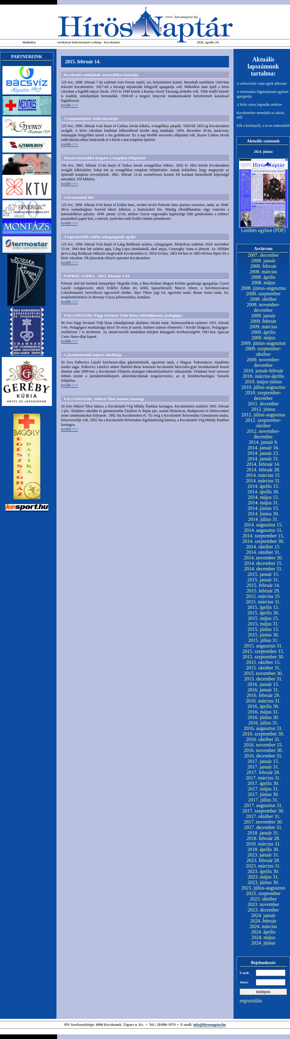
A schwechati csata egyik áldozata (262, 83)
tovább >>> (69, 105)
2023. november (263, 904)
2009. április (263, 332)
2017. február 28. (263, 772)
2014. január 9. (263, 442)
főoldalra (29, 42)
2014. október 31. (263, 552)
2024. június (263, 942)
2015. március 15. (263, 596)
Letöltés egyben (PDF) (263, 230)
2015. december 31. (263, 678)
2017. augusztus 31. (263, 805)
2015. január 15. (263, 574)
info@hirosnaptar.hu (209, 1024)
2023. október (263, 898)
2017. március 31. (263, 777)
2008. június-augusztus (263, 288)
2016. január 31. (263, 689)
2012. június (263, 409)
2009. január (263, 315)
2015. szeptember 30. (263, 656)
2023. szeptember (263, 893)
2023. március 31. (263, 865)
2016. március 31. (263, 700)
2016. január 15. (263, 684)
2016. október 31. (263, 739)
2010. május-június (263, 381)
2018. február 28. (263, 838)
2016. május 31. (263, 711)
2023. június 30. (263, 882)
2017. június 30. (263, 794)
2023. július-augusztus (263, 887)
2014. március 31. (263, 480)
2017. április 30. (263, 783)
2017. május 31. (263, 788)
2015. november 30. (263, 673)
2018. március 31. (263, 843)
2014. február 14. (263, 464)
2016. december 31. (263, 755)
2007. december (263, 255)
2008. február (263, 266)
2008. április (263, 277)
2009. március (263, 326)
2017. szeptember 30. (263, 810)
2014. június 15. (263, 508)
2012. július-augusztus (263, 414)
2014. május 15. (263, 497)
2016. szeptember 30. (263, 733)
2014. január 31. (263, 458)
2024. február (263, 920)
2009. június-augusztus (263, 343)
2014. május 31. (263, 502)
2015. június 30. (263, 634)
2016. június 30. (263, 717)
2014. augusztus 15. (263, 524)
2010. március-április (263, 376)
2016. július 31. (263, 722)
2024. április (263, 931)
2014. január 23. (263, 453)
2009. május (263, 337)
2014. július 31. (263, 519)
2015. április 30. (263, 612)
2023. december (263, 909)
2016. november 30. (263, 750)
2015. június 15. (263, 629)
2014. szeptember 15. (263, 535)
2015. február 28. (263, 590)
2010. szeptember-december (263, 395)
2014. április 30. (263, 491)
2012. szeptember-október (263, 423)
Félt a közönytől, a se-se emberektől (263, 125)
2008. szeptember (263, 293)
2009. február (263, 321)
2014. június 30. (263, 513)
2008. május (263, 282)
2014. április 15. (263, 486)
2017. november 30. (263, 821)
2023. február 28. (263, 860)
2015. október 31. (263, 667)
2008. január (263, 260)
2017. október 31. (263, 816)
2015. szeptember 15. (263, 651)
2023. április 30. (263, 871)
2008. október (263, 299)
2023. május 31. (263, 876)
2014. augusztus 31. (263, 530)
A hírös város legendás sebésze (259, 104)
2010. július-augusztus (263, 387)
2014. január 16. (263, 447)
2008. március (263, 271)
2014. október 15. (263, 546)
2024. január (263, 915)
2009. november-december (263, 362)
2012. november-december (263, 434)
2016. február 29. (263, 695)
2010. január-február (263, 370)
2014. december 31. (263, 568)
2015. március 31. (263, 601)
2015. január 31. (263, 579)
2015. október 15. (263, 662)
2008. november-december (263, 307)
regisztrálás (251, 1000)
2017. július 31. (263, 799)
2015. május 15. (263, 618)
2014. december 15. (263, 563)
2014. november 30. (263, 557)
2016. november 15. (263, 744)
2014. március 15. (263, 475)
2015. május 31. (263, 623)
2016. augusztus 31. (263, 728)
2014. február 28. (263, 469)
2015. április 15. (263, 607)
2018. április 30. (263, 849)
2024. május (263, 937)
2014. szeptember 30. (263, 541)
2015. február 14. (263, 585)
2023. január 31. (263, 854)
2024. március (263, 926)
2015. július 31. (263, 640)
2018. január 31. (263, 832)
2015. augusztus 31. (263, 645)
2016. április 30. (263, 706)
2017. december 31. (263, 827)
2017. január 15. (263, 761)
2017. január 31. (263, 766)
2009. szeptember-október (263, 351)
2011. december (263, 403)
